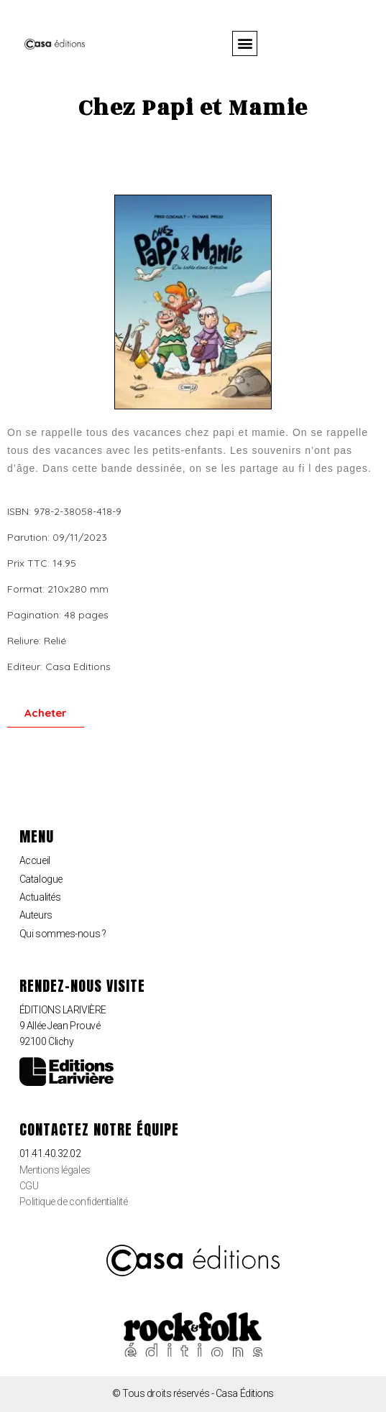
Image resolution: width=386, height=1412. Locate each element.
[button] (244, 43)
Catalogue (41, 879)
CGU (29, 1186)
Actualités (40, 897)
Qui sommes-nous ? (62, 933)
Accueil (34, 860)
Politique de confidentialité (73, 1201)
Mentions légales (55, 1170)
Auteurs (35, 915)
